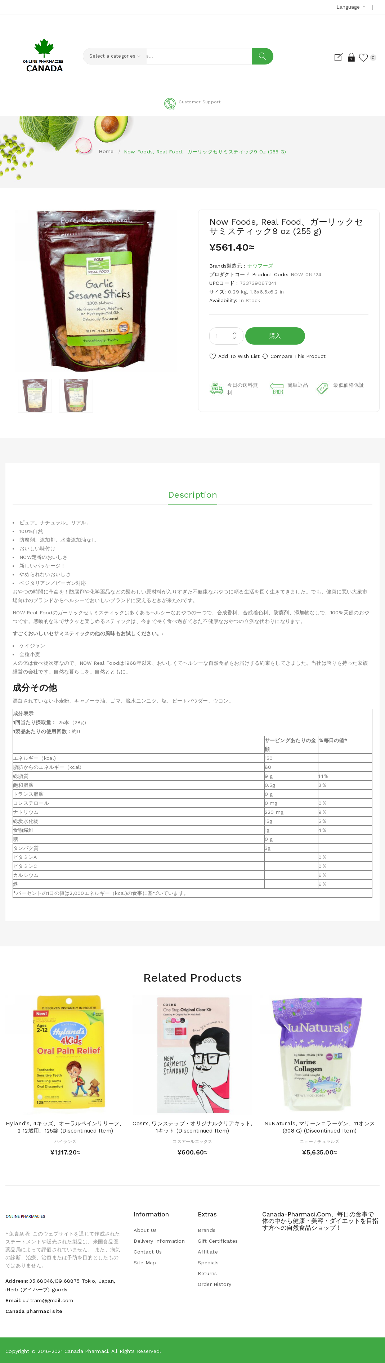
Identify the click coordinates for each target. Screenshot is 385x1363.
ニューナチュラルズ (320, 1140)
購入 (275, 335)
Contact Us (148, 1251)
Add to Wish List (239, 356)
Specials (208, 1262)
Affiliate (208, 1251)
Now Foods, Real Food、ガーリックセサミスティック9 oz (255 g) (205, 151)
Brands (206, 1230)
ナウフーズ (260, 266)
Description (192, 492)
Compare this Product (306, 356)
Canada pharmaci (86, 1350)
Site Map (145, 1262)
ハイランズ (65, 1140)
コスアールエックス (192, 1140)
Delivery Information (159, 1240)
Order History (214, 1284)
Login (343, 57)
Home (106, 151)
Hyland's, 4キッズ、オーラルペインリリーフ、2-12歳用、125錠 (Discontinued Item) (65, 1126)
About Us (145, 1230)
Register (330, 57)
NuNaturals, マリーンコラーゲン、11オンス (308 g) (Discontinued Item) (319, 1126)
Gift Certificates (218, 1240)
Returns (207, 1273)
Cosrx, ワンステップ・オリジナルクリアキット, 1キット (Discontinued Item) (192, 1126)
